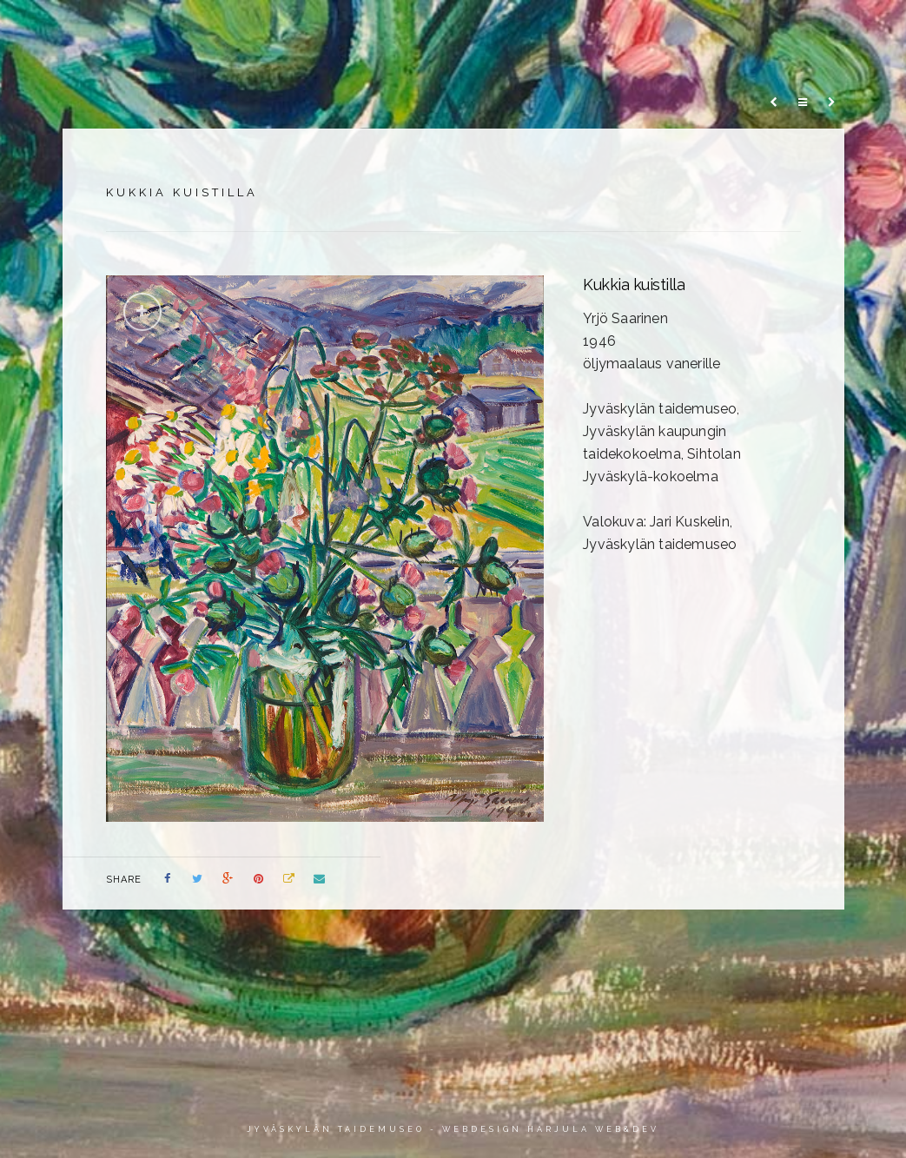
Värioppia (596, 31)
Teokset (275, 31)
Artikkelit (383, 31)
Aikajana (491, 31)
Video (689, 31)
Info (764, 31)
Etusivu (176, 31)
